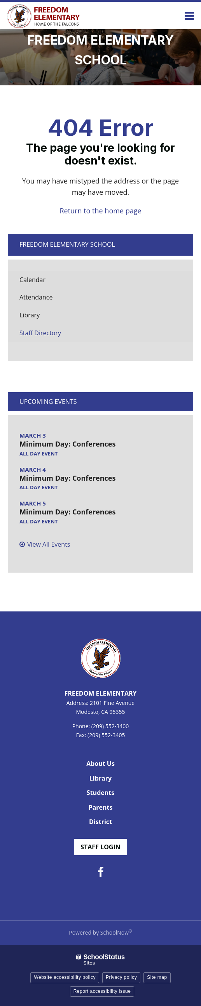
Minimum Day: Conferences (67, 443)
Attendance (48, 299)
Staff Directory (40, 333)
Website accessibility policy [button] (65, 977)
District (100, 821)
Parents (101, 807)
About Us (100, 763)
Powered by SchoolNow (100, 932)
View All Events (48, 544)
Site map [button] (157, 977)
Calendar (32, 279)
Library (41, 317)
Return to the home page (100, 210)
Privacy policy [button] (121, 977)
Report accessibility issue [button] (102, 991)
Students (100, 792)
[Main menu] (189, 15)
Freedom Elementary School (67, 244)
